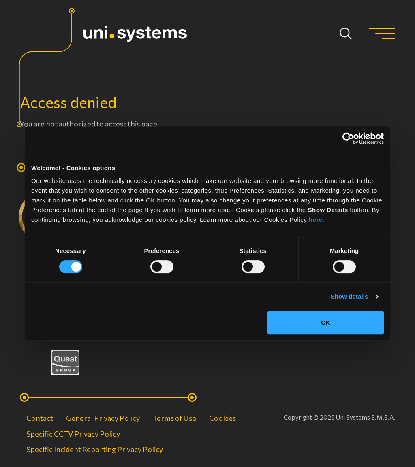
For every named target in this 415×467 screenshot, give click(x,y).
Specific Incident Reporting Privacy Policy (94, 449)
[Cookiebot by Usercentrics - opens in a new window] (348, 138)
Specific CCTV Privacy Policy (73, 433)
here (316, 219)
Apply (346, 33)
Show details (349, 296)
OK (325, 322)
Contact (39, 418)
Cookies (222, 418)
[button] (381, 33)
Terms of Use (174, 418)
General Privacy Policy (103, 418)
